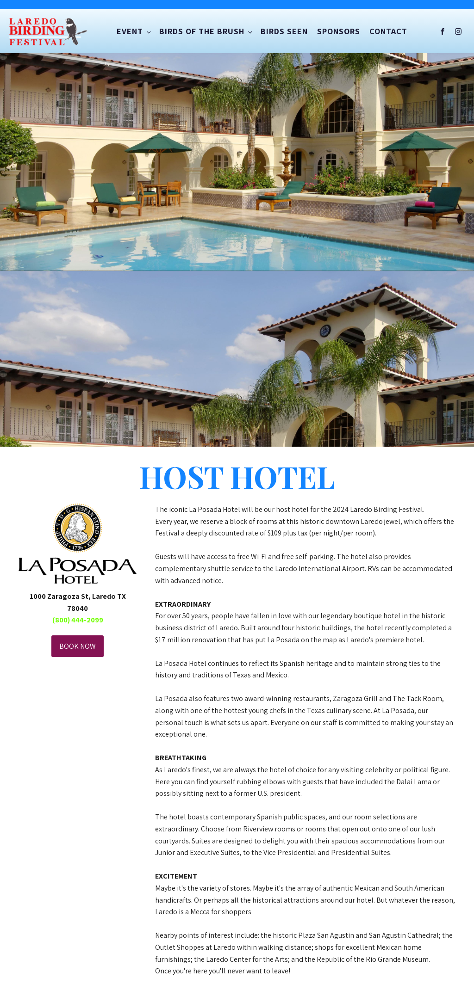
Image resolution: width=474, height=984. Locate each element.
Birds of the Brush (201, 31)
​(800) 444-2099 (77, 620)
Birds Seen (284, 31)
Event (130, 31)
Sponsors (338, 31)
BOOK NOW (77, 646)
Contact (388, 31)
